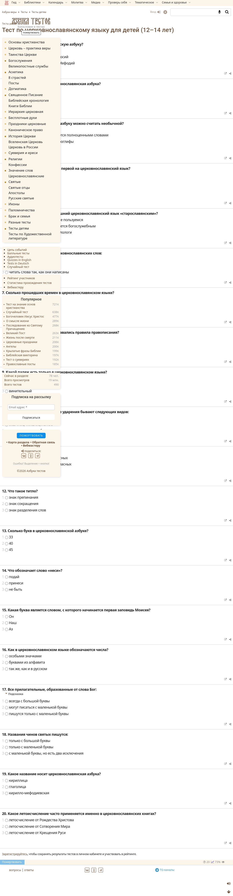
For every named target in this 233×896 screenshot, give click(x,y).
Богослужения (21, 60)
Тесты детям (78, 23)
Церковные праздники (22, 332)
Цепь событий (18, 240)
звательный (84, 391)
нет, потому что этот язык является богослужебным (118, 232)
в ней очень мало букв (93, 154)
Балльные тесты (19, 243)
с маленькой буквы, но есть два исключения (112, 759)
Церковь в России (22, 142)
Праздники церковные (28, 120)
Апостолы (16, 185)
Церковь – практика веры (30, 48)
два (77, 318)
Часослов (82, 192)
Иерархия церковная (27, 108)
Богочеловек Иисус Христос (26, 306)
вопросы (83, 876)
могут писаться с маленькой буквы (104, 713)
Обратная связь (44, 432)
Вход (154, 12)
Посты (14, 81)
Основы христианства (28, 42)
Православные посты (21, 354)
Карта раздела (19, 432)
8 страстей (17, 76)
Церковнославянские (24, 170)
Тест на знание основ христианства (21, 296)
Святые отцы (18, 181)
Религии (16, 154)
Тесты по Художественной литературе (27, 226)
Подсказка (84, 135)
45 (76, 556)
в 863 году (83, 96)
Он (77, 623)
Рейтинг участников (22, 268)
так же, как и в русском (93, 675)
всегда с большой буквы (95, 707)
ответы (97, 876)
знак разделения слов (93, 516)
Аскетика (17, 71)
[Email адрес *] (32, 397)
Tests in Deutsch (19, 253)
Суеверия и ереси (24, 147)
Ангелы (12, 336)
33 (76, 543)
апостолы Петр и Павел (94, 57)
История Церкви (23, 132)
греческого (83, 345)
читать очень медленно (94, 266)
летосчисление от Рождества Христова (107, 826)
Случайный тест (19, 257)
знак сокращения (89, 510)
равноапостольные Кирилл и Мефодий (107, 69)
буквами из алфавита (92, 668)
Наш (78, 629)
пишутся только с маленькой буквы (104, 720)
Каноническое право (27, 126)
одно (78, 305)
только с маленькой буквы (96, 753)
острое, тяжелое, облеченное (99, 437)
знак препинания (89, 503)
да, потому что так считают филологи (106, 238)
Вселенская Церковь (24, 138)
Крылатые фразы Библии (24, 341)
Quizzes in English (20, 250)
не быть (81, 595)
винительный (86, 397)
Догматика (18, 86)
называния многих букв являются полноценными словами (124, 141)
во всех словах (86, 477)
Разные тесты (21, 213)
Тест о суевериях (18, 350)
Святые (16, 175)
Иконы (15, 195)
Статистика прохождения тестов (30, 273)
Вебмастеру (16, 277)
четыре (80, 312)
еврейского (84, 358)
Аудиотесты (16, 246)
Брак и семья (20, 207)
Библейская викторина (23, 345)
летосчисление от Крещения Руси (103, 839)
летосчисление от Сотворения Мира (105, 833)
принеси (81, 589)
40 (76, 549)
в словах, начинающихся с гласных (104, 464)
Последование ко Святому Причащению (25, 317)
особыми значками (91, 662)
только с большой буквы (95, 747)
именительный (87, 385)
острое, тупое (86, 424)
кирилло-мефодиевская (94, 799)
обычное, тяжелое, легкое (96, 431)
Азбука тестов (32, 21)
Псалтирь (82, 186)
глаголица (83, 793)
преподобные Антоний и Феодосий (104, 63)
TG (187, 876)
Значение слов (22, 164)
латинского (84, 351)
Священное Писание (27, 92)
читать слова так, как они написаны (104, 278)
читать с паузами (89, 272)
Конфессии (17, 159)
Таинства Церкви (24, 54)
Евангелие (83, 199)
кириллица (84, 787)
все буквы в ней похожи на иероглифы (107, 148)
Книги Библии (19, 103)
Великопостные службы (26, 66)
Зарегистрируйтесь (83, 861)
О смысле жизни (18, 311)
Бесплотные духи (24, 114)
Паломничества (23, 201)
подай (79, 583)
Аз (76, 635)
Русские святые (20, 190)
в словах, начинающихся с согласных (105, 470)
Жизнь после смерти (21, 327)
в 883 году (83, 109)
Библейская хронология (26, 98)
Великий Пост (16, 323)
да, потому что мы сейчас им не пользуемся (111, 226)
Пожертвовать (81, 868)
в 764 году (83, 103)
